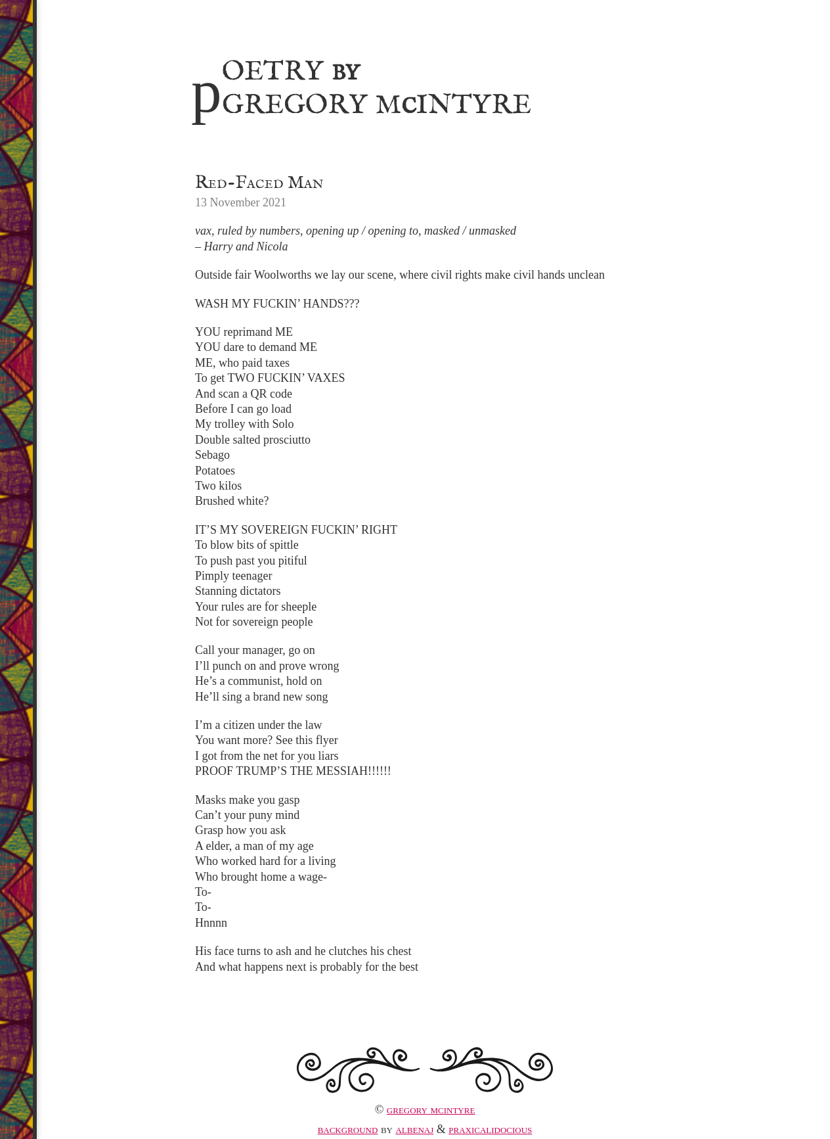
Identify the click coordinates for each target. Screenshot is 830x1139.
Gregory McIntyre (431, 1109)
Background (348, 1129)
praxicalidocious (490, 1129)
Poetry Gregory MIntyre (361, 86)
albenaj (414, 1129)
